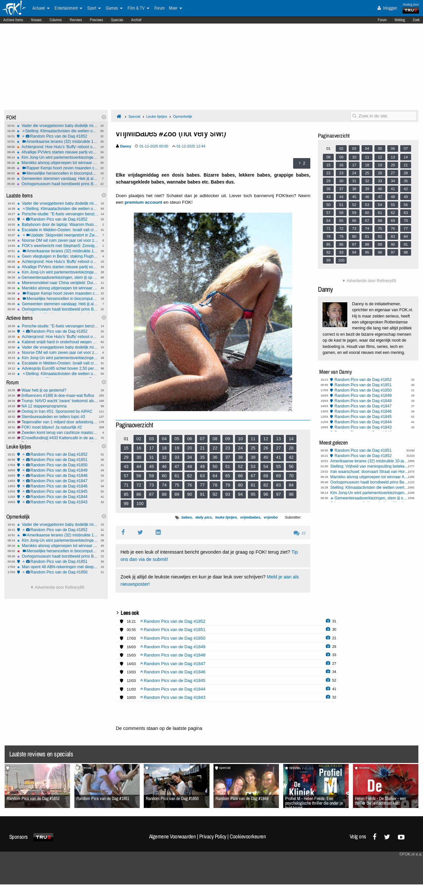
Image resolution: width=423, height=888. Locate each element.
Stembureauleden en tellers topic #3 (58, 417)
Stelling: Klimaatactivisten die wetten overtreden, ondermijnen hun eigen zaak (57, 131)
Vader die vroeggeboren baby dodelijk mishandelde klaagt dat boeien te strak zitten (57, 126)
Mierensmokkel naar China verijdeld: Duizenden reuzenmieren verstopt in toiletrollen (58, 283)
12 (265, 438)
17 (151, 447)
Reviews (76, 19)
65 (227, 475)
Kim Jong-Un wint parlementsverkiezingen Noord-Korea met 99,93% (57, 157)
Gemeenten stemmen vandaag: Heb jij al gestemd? (57, 179)
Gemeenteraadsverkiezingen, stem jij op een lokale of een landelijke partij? (58, 277)
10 (240, 438)
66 (240, 475)
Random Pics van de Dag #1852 (57, 136)
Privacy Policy (212, 836)
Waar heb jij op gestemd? (58, 390)
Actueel (41, 8)
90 (189, 494)
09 (227, 438)
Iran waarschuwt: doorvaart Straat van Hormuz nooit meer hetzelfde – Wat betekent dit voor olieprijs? (369, 472)
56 (291, 466)
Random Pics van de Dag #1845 (58, 491)
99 (126, 503)
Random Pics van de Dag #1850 (58, 465)
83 (278, 485)
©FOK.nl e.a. (410, 854)
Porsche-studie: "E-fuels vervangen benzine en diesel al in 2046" (58, 214)
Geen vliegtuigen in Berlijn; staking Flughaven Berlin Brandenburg (58, 256)
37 (227, 457)
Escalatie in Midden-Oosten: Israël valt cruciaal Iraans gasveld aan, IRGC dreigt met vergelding (58, 230)
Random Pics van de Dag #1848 (58, 476)
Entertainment (68, 8)
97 (278, 494)
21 (202, 447)
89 (176, 494)
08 (214, 438)
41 (278, 457)
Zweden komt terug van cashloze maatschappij (58, 433)
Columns (56, 19)
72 (138, 485)
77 (202, 485)
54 (265, 466)
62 (189, 475)
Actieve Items (13, 19)
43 (126, 466)
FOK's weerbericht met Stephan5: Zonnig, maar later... (58, 246)
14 (291, 438)
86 (138, 494)
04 (164, 438)
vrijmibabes (250, 517)
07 (202, 438)
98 (291, 494)
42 (291, 457)
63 (202, 475)
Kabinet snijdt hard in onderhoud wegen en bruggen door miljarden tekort (58, 342)
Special (134, 116)
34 (189, 457)
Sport (94, 8)
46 (164, 466)
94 (240, 494)
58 (138, 475)
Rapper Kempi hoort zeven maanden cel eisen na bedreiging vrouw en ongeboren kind (57, 168)
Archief (136, 19)
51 (227, 466)
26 (265, 447)
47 (176, 466)
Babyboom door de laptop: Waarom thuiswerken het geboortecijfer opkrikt (58, 225)
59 (151, 475)
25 (253, 447)
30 (138, 457)
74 (164, 485)
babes (186, 517)
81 (253, 485)
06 (189, 438)
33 (176, 457)
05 (176, 438)
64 (214, 475)
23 (227, 447)
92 (214, 494)
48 (189, 466)
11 (253, 438)
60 (164, 475)
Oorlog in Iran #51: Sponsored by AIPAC (58, 411)
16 (138, 447)
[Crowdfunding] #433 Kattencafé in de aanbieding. (58, 438)
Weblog (400, 19)
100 (140, 503)
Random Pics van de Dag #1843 (58, 502)
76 (189, 485)
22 (214, 447)
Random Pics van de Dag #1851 (58, 460)
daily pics (203, 517)
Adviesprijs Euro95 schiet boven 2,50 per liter (58, 368)
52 (240, 466)
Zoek (416, 19)
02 (138, 438)
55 (278, 466)
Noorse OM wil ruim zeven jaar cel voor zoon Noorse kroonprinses (58, 240)
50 (214, 466)
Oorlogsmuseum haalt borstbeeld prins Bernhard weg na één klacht (57, 184)
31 (151, 457)
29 (126, 457)
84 (291, 485)
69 (278, 475)
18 (164, 447)
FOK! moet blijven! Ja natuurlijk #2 (58, 427)
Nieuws (36, 19)
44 (138, 466)
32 (164, 457)
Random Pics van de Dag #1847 (58, 481)
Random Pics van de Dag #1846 (58, 486)
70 (291, 475)
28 (291, 447)
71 (126, 485)
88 (164, 494)
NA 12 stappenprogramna (58, 406)
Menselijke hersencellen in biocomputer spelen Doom (57, 173)
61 (176, 475)
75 (176, 485)
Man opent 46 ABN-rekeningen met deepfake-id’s (58, 567)
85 (126, 494)
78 (214, 485)
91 (202, 494)
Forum (382, 19)
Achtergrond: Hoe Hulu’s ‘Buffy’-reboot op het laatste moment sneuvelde (57, 147)
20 (189, 447)
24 (240, 447)
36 (214, 457)
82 (265, 485)
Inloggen (387, 8)
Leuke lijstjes (156, 116)
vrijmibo (271, 517)
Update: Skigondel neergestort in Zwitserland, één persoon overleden (58, 235)
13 (278, 438)
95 (253, 494)
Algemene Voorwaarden (172, 836)
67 (253, 475)
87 (151, 494)
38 (240, 457)
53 (253, 466)
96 (265, 494)
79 (227, 485)
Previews (96, 19)
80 (240, 485)
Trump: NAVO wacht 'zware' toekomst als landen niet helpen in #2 (58, 401)
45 (151, 466)
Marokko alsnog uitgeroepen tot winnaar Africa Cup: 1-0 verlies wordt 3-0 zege (57, 163)
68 (265, 475)
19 (176, 447)
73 (151, 485)
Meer (175, 8)
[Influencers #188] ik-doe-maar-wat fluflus (58, 396)
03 (151, 438)
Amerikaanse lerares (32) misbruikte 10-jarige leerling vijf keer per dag (57, 142)
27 (278, 447)
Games (114, 8)
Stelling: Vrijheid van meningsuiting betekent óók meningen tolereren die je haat (369, 466)
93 (227, 494)
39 (253, 457)
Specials (117, 19)
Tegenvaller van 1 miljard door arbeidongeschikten (58, 422)
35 (202, 457)
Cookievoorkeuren (248, 836)
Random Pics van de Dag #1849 (58, 470)
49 (202, 466)
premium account (143, 202)
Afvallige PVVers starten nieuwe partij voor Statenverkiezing (57, 152)
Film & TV (138, 8)
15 (126, 447)
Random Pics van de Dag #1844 (58, 497)
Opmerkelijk (182, 116)
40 (265, 457)
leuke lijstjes (226, 517)
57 (126, 475)
